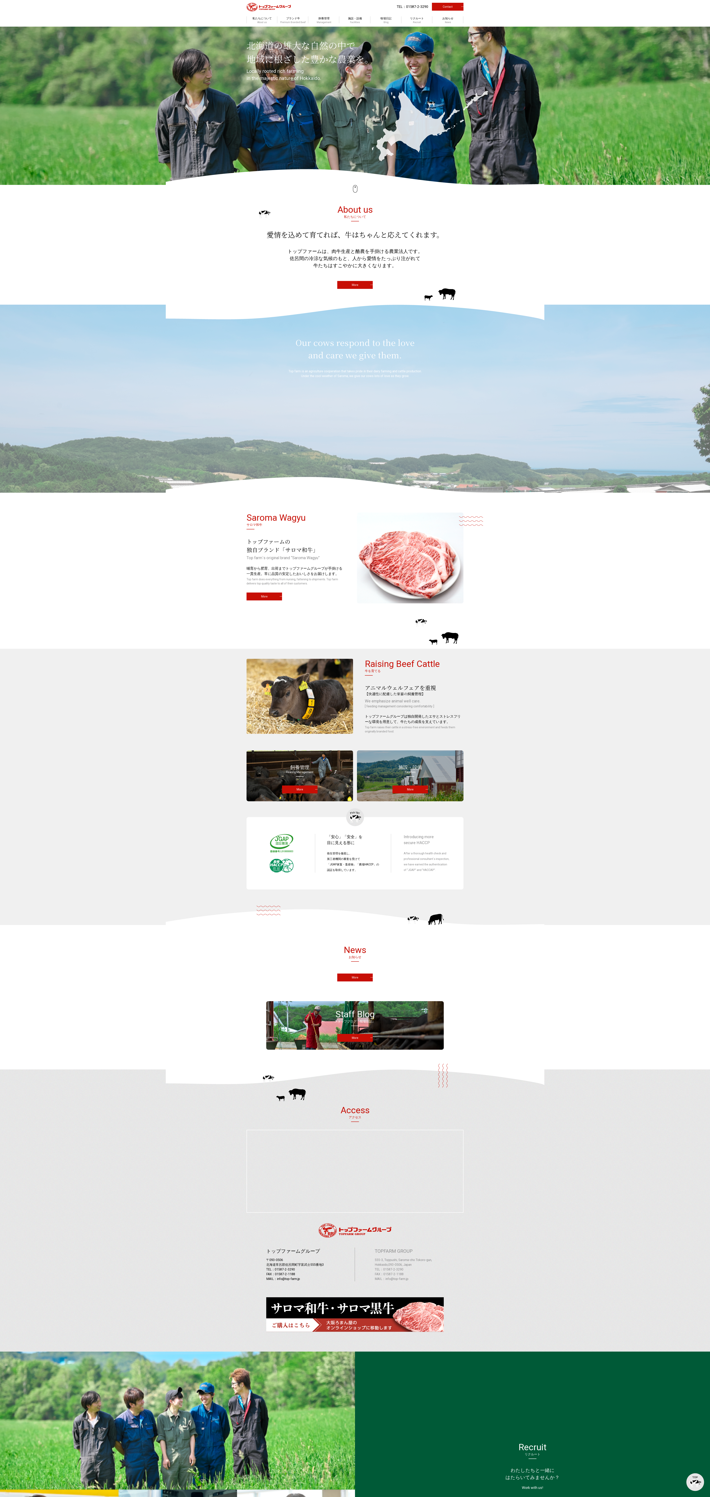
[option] (355, 106)
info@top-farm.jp (288, 1279)
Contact (448, 6)
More (355, 284)
